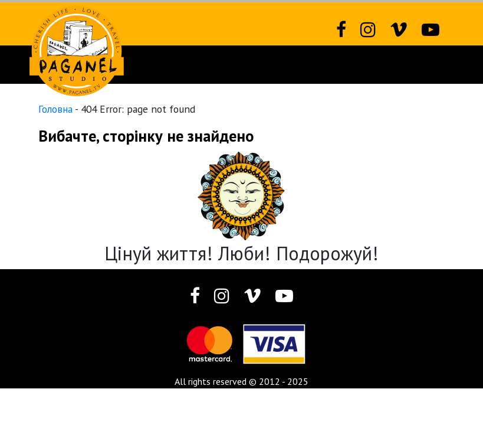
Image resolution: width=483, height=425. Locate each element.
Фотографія (262, 64)
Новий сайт (91, 64)
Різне (342, 64)
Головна (55, 109)
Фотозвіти (176, 64)
